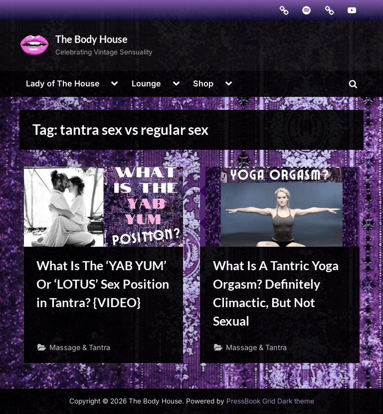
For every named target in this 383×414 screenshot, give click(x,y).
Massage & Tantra (79, 347)
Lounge (146, 83)
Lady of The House (63, 83)
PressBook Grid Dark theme (270, 401)
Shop (203, 83)
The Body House (91, 39)
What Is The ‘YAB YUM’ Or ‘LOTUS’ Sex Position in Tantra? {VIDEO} (102, 284)
